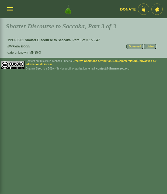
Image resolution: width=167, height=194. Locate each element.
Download (135, 46)
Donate (128, 9)
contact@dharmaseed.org (112, 68)
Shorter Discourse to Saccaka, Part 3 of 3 (57, 40)
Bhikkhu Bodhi (19, 46)
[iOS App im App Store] (157, 9)
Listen (150, 46)
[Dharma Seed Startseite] (68, 9)
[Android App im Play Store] (143, 9)
